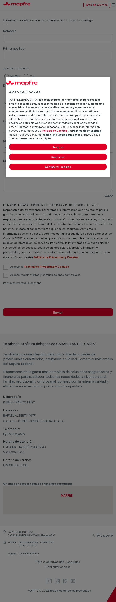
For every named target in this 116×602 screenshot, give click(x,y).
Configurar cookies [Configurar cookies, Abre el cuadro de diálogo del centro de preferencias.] (58, 167)
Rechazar (57, 157)
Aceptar (58, 147)
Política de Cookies (54, 130)
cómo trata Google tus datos (61, 134)
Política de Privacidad (86, 130)
